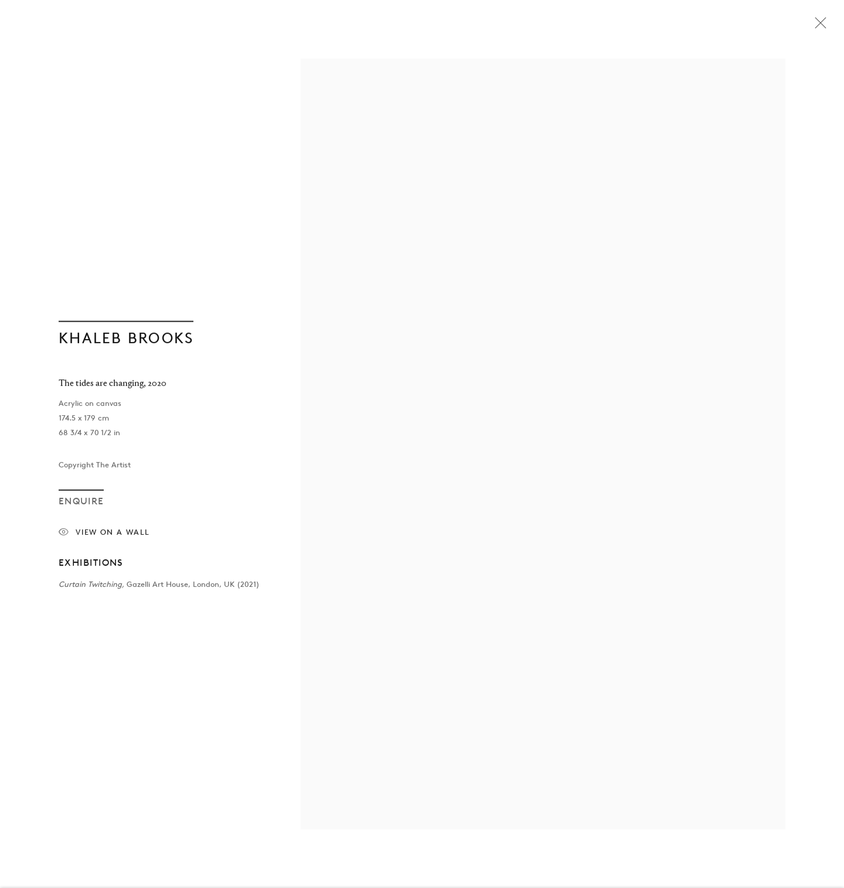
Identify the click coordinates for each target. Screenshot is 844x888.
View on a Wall (104, 534)
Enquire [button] (81, 502)
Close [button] (817, 26)
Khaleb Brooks (126, 340)
